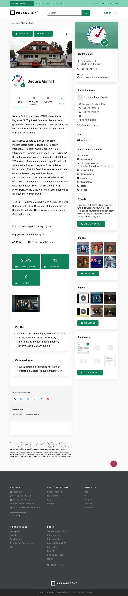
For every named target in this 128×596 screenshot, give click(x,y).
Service (50, 503)
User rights (52, 547)
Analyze (88, 503)
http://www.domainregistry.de (94, 77)
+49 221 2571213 (88, 69)
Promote (88, 500)
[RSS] (55, 564)
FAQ (49, 500)
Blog (12, 547)
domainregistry (87, 159)
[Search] (86, 13)
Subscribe (22, 34)
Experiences (52, 496)
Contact (43, 34)
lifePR (50, 559)
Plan (86, 492)
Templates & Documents (21, 543)
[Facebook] (48, 564)
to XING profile (89, 120)
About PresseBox (58, 487)
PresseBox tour (22, 3)
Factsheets (15, 535)
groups (83, 190)
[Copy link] (15, 399)
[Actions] (66, 33)
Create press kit (91, 224)
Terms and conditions (57, 531)
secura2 (84, 155)
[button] (26, 303)
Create (87, 496)
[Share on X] (28, 399)
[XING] (62, 564)
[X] (59, 564)
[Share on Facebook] (21, 399)
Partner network (54, 492)
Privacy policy (53, 535)
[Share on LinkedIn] (41, 399)
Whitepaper (15, 531)
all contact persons (89, 125)
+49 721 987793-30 (22, 496)
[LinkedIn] (52, 564)
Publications (16, 539)
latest (83, 186)
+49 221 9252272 (90, 112)
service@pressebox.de (62, 456)
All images (88, 274)
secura (83, 178)
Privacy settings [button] (54, 539)
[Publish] (113, 464)
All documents (90, 373)
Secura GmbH (86, 182)
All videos (88, 323)
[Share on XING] (34, 399)
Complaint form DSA (56, 543)
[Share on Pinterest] (47, 399)
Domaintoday (86, 170)
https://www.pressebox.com (26, 507)
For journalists (91, 507)
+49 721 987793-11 (22, 500)
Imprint (50, 551)
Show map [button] (85, 140)
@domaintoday (87, 174)
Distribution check (55, 555)
